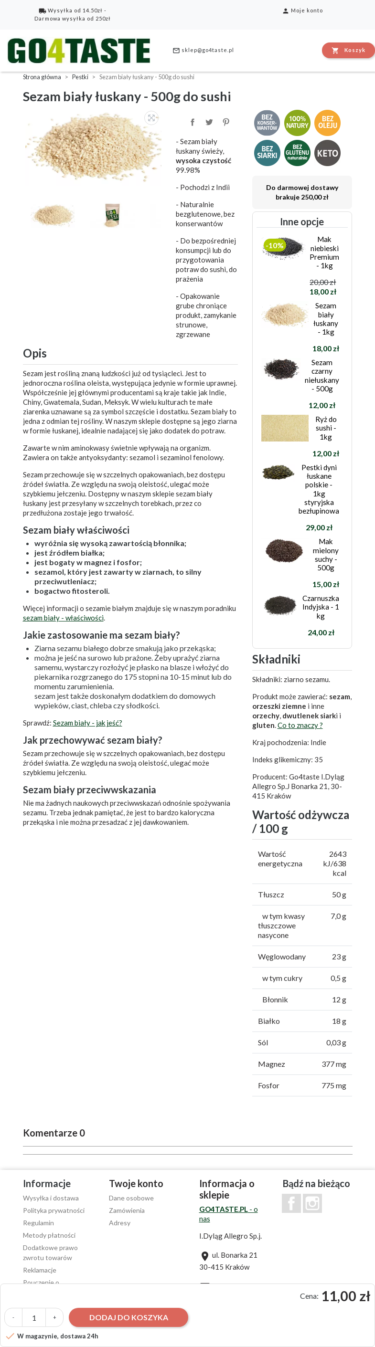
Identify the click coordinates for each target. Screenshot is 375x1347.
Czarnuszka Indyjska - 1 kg (320, 607)
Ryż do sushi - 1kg (326, 428)
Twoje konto (136, 1183)
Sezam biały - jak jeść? (87, 722)
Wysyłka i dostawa (51, 1198)
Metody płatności (49, 1235)
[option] (94, 147)
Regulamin (38, 1223)
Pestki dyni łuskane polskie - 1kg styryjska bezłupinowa (319, 489)
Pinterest (225, 121)
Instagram (312, 1203)
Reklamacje (39, 1270)
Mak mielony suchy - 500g (326, 554)
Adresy (119, 1223)
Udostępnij (191, 121)
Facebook (291, 1203)
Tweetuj (208, 121)
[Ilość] (33, 1317)
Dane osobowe (131, 1198)
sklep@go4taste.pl (203, 50)
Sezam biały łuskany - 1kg (325, 318)
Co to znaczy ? (300, 725)
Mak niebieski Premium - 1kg (324, 252)
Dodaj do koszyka (128, 1317)
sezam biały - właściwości (63, 617)
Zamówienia (127, 1210)
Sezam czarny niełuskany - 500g (322, 375)
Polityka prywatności (54, 1210)
